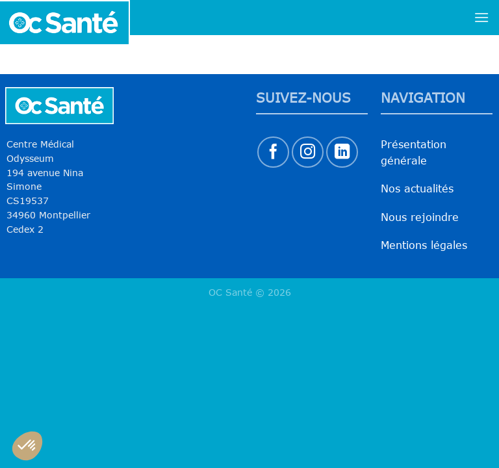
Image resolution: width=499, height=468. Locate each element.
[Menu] (481, 17)
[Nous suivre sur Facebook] (273, 152)
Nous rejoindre (420, 217)
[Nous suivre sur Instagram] (308, 152)
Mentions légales (424, 245)
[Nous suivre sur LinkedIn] (342, 152)
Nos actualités (417, 188)
